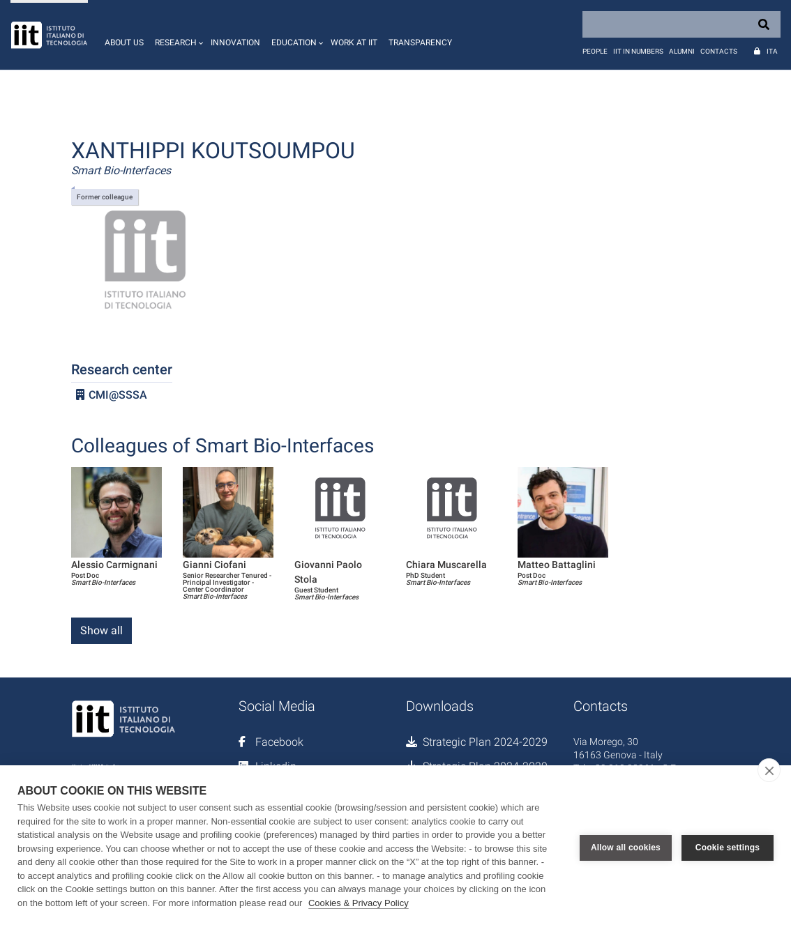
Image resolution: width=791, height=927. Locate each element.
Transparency (420, 42)
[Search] (681, 24)
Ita (772, 51)
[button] (177, 35)
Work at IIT (354, 42)
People (595, 51)
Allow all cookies (626, 846)
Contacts (718, 51)
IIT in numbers (638, 51)
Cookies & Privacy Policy (358, 903)
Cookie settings (727, 846)
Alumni (682, 51)
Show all (101, 630)
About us (124, 42)
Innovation (235, 42)
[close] (769, 770)
